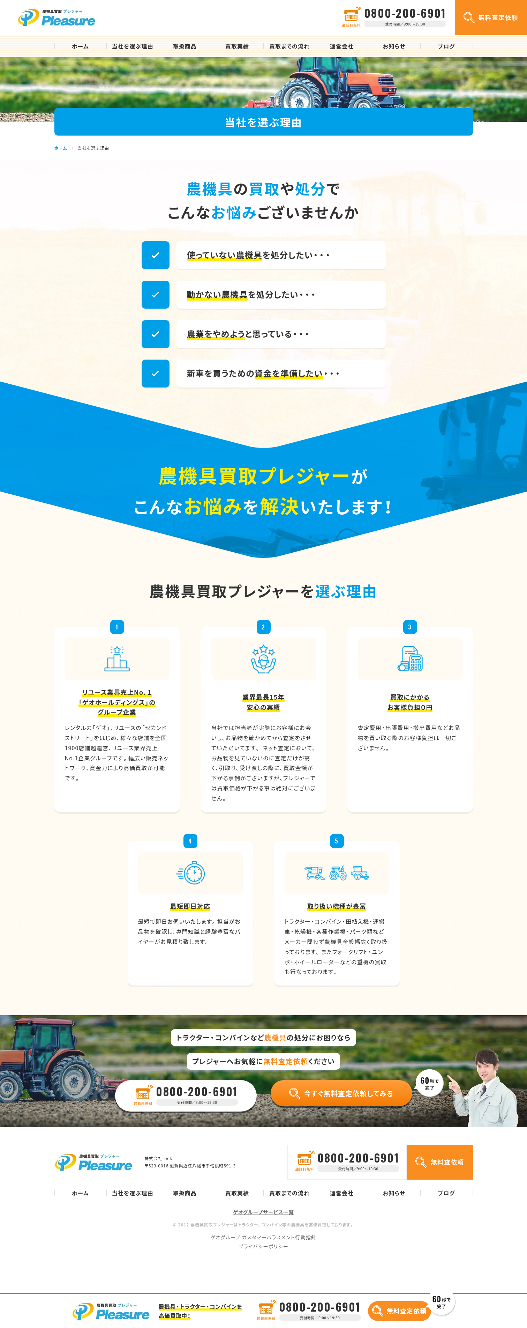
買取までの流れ (289, 46)
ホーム (80, 46)
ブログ (446, 46)
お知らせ (394, 46)
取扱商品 (185, 46)
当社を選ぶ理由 (132, 46)
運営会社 (342, 46)
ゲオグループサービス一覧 (263, 1212)
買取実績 (237, 46)
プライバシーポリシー (263, 1246)
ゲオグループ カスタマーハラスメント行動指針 (264, 1237)
